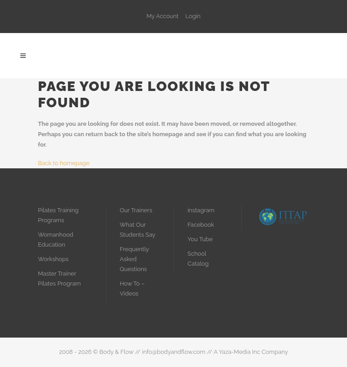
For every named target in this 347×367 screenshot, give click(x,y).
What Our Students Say (137, 229)
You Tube (200, 239)
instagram (201, 210)
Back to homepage (63, 163)
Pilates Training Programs (58, 215)
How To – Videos (132, 288)
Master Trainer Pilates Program (59, 278)
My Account (162, 16)
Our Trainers (136, 210)
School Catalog (198, 258)
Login (193, 16)
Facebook (201, 224)
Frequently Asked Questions (134, 259)
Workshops (53, 259)
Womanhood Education (55, 239)
